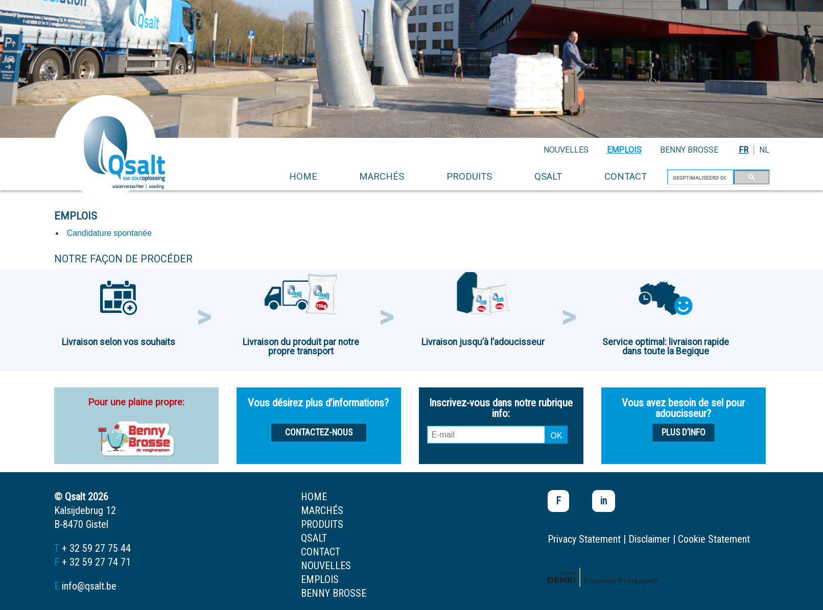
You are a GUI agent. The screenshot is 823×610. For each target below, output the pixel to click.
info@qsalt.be (89, 586)
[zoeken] (699, 177)
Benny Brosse (689, 150)
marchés (381, 176)
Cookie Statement (714, 539)
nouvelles (566, 150)
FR (743, 150)
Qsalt (548, 176)
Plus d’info (684, 432)
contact (625, 176)
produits (469, 176)
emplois (624, 150)
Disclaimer (649, 539)
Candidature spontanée (109, 233)
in (603, 501)
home (303, 176)
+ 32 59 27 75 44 (96, 548)
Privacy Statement (584, 539)
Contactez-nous (318, 432)
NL (764, 150)
